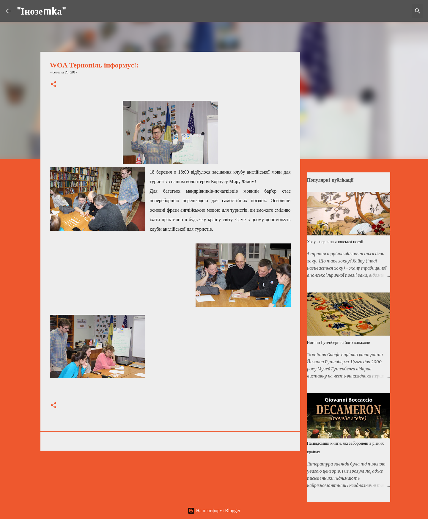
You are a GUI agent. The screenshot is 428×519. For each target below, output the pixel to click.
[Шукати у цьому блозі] (392, 11)
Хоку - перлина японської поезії (335, 242)
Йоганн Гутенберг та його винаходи (338, 342)
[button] (53, 85)
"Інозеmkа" (41, 11)
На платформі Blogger (214, 510)
